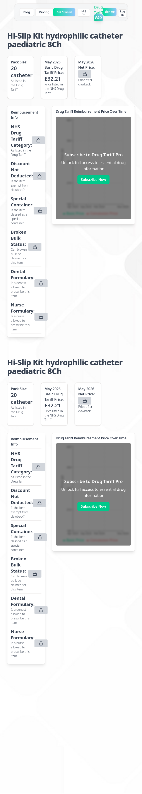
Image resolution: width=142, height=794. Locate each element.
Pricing (44, 12)
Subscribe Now (93, 179)
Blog (26, 12)
